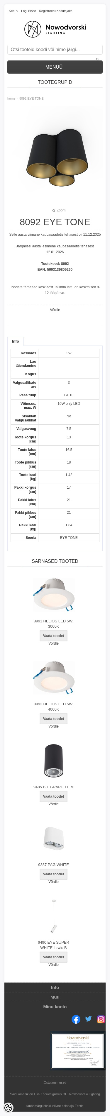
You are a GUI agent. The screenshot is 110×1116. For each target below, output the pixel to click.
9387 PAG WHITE (53, 864)
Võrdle (55, 310)
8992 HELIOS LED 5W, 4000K (53, 706)
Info (15, 341)
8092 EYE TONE (31, 98)
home (11, 98)
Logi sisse (28, 11)
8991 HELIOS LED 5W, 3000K (53, 624)
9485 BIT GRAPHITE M (53, 787)
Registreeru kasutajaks (55, 11)
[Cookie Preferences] (8, 1108)
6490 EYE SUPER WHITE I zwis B (53, 945)
